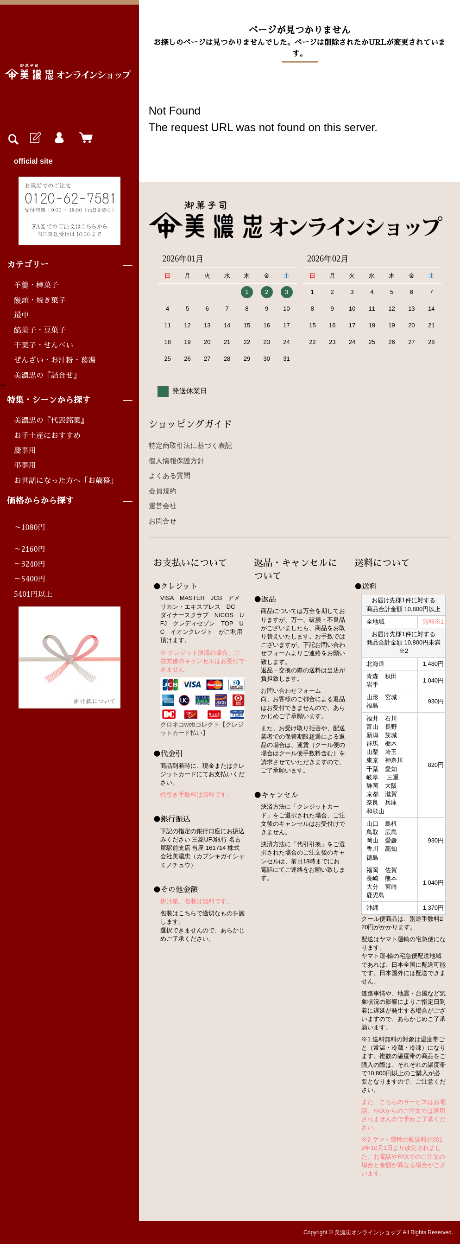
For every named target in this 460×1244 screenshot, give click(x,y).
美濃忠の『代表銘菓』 (51, 420)
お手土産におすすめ (47, 436)
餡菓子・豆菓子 (40, 330)
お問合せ (162, 521)
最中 (21, 315)
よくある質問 (169, 475)
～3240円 (29, 564)
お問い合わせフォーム (291, 690)
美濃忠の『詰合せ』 (47, 375)
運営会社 (162, 506)
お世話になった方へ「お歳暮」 (66, 481)
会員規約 (162, 491)
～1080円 (29, 527)
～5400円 (29, 579)
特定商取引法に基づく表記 (190, 445)
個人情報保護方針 (176, 461)
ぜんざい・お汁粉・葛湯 (54, 360)
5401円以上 (33, 594)
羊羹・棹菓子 (36, 285)
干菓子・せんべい (43, 345)
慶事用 (25, 450)
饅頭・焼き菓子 (40, 300)
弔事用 (25, 465)
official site (33, 161)
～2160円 (29, 549)
